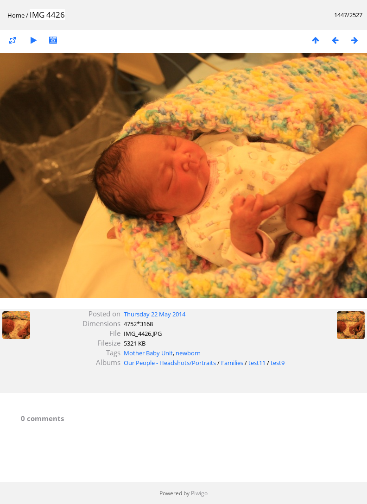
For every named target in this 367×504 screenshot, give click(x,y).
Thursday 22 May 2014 (154, 314)
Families (232, 363)
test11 (257, 363)
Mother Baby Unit (148, 353)
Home (16, 15)
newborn (188, 353)
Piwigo (199, 493)
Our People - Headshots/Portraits (170, 363)
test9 (278, 363)
